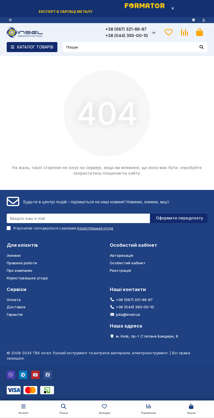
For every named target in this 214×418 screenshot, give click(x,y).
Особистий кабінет (133, 245)
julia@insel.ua (128, 314)
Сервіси (16, 289)
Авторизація (121, 255)
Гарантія (15, 314)
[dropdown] (10, 20)
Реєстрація (120, 270)
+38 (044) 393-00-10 (126, 35)
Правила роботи (22, 263)
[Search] (135, 47)
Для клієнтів (22, 245)
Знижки (14, 255)
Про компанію (19, 270)
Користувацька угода (27, 278)
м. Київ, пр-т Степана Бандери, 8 (147, 336)
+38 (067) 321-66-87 (126, 29)
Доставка (16, 307)
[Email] (78, 218)
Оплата (14, 299)
